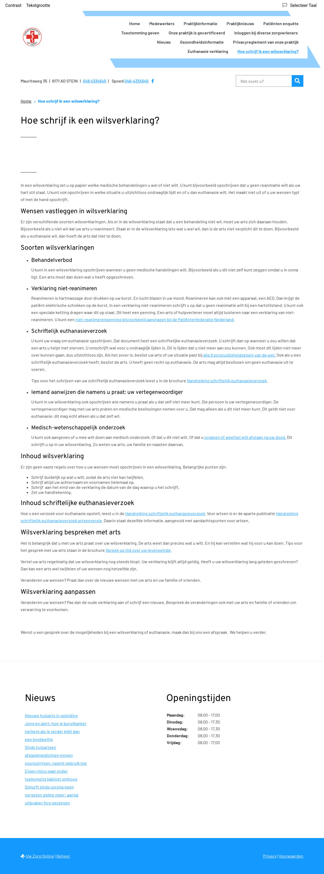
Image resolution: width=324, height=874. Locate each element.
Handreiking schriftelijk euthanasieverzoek (227, 380)
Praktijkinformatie (200, 23)
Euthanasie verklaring (208, 51)
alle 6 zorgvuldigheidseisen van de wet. (239, 354)
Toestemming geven (140, 32)
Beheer (63, 855)
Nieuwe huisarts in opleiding (51, 715)
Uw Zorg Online (40, 855)
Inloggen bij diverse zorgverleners (266, 32)
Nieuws (164, 41)
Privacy (269, 855)
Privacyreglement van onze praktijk (266, 41)
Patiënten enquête (281, 23)
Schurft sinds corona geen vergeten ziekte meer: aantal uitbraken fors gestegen (51, 794)
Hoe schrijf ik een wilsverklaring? (268, 51)
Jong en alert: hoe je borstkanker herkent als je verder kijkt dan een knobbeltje (56, 731)
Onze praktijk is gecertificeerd (197, 32)
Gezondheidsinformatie (202, 41)
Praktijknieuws (240, 23)
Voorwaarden (291, 855)
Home (134, 23)
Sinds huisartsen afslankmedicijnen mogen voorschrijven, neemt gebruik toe (56, 755)
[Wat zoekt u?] (264, 81)
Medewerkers (161, 23)
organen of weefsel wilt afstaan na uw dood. (245, 437)
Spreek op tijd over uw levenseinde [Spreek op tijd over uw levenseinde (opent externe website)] (138, 550)
